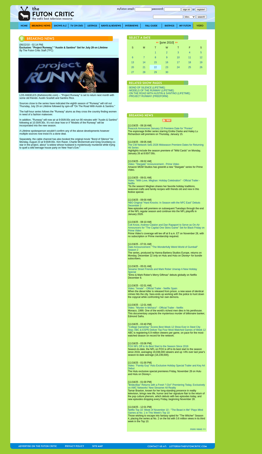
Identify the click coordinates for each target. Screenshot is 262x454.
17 (178, 62)
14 (144, 62)
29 (155, 72)
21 (144, 67)
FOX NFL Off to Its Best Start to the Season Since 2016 (158, 346)
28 (144, 72)
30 (166, 72)
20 (132, 67)
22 (155, 67)
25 (189, 67)
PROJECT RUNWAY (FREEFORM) (148, 96)
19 (201, 62)
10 (178, 57)
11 (189, 57)
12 (201, 57)
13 (132, 62)
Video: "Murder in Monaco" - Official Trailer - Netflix (155, 307)
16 (166, 62)
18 (189, 62)
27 (132, 72)
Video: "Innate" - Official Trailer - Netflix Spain (152, 288)
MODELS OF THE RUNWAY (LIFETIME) (151, 90)
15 (155, 62)
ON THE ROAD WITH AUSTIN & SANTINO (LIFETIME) (159, 93)
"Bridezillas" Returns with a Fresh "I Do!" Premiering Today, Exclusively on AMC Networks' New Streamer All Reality (166, 386)
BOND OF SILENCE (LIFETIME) (147, 87)
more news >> (198, 429)
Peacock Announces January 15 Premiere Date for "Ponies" (160, 128)
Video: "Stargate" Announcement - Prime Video (153, 164)
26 (201, 67)
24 (178, 67)
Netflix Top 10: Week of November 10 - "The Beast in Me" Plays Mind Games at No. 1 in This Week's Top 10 (165, 411)
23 (166, 67)
